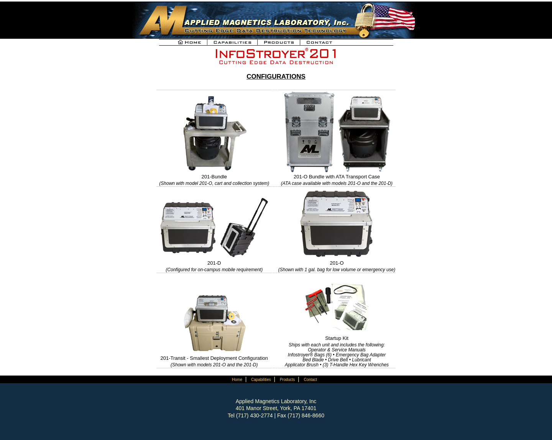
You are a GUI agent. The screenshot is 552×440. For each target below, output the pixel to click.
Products (287, 379)
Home (237, 379)
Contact (310, 379)
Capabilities (261, 379)
